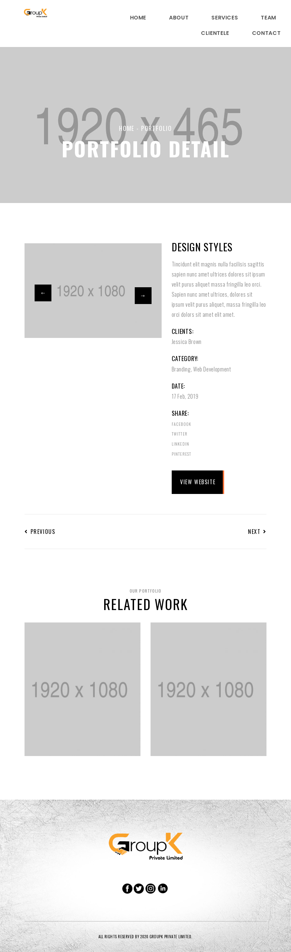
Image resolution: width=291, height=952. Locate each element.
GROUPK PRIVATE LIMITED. (171, 936)
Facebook (182, 424)
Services (224, 17)
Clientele (215, 33)
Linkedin (181, 444)
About (179, 17)
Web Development (212, 369)
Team (268, 17)
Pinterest (182, 454)
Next (257, 532)
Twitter (180, 434)
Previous (40, 532)
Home (126, 128)
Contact (266, 33)
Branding (181, 369)
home (138, 17)
